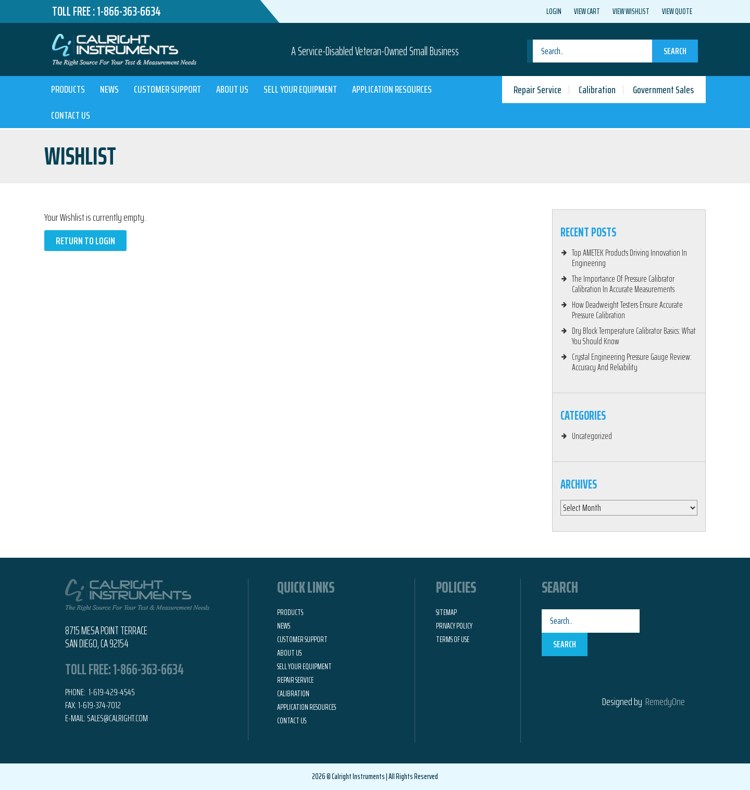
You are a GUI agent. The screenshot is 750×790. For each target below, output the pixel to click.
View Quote (677, 11)
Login (553, 11)
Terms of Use (452, 639)
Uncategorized (592, 436)
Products (68, 89)
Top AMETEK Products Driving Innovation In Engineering (629, 258)
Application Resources (392, 89)
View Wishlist (630, 11)
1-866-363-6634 (129, 11)
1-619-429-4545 (111, 692)
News (109, 89)
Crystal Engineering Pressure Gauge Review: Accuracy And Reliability (632, 362)
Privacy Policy (454, 626)
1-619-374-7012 (99, 705)
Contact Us (70, 115)
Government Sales (663, 89)
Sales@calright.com (117, 718)
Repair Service (537, 89)
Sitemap (446, 612)
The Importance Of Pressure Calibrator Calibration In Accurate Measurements (623, 284)
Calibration (597, 89)
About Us (232, 89)
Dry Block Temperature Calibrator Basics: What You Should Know (634, 336)
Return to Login (85, 240)
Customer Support (167, 89)
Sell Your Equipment (300, 89)
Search (675, 51)
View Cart (587, 11)
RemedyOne (665, 701)
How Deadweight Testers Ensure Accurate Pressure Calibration (627, 310)
